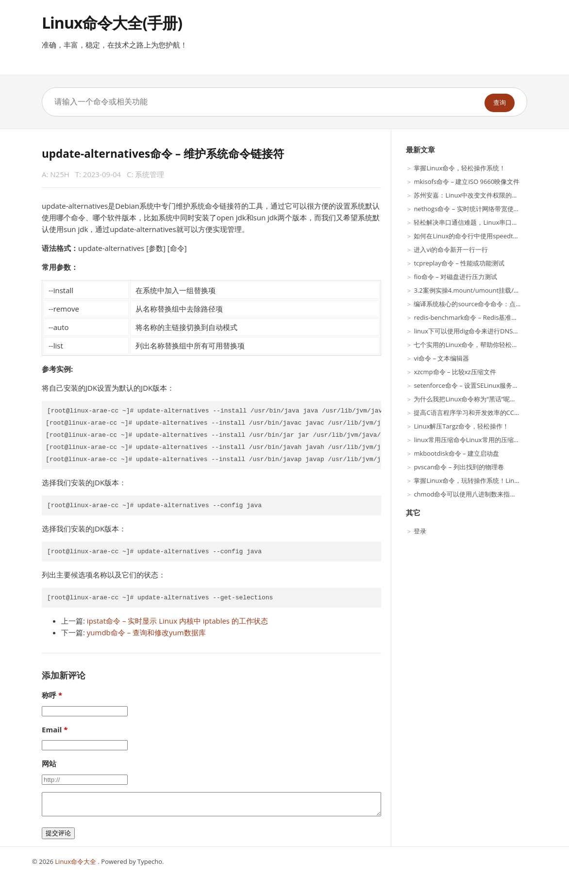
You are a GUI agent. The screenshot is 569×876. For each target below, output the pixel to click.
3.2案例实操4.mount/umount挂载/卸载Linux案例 (484, 290)
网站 (49, 763)
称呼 (49, 695)
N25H (59, 174)
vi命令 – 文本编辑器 (441, 358)
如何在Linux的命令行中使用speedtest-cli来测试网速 (487, 235)
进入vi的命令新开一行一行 (451, 249)
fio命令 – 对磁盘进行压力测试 (455, 276)
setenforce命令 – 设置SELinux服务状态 (469, 385)
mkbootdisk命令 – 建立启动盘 (456, 453)
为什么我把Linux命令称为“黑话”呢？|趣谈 (473, 399)
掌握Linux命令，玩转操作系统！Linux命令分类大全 (486, 480)
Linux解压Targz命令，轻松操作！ (461, 426)
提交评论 (58, 833)
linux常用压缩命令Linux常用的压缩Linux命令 (478, 439)
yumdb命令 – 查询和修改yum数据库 (146, 632)
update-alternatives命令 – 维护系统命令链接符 (163, 153)
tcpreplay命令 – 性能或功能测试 (459, 263)
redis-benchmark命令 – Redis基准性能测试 (475, 317)
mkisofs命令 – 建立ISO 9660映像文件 (466, 181)
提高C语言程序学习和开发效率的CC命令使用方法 (483, 412)
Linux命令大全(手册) (112, 22)
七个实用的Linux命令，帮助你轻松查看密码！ (478, 344)
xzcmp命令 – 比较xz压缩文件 (455, 371)
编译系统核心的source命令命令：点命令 (471, 303)
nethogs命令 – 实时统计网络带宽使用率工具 (476, 208)
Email (52, 729)
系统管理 (149, 174)
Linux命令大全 (76, 861)
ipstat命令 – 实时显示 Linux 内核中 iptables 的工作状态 (177, 621)
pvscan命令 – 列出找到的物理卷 (458, 467)
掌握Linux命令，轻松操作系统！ (459, 168)
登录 (420, 531)
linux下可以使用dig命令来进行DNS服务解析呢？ (482, 331)
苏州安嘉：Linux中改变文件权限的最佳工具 (475, 195)
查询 (499, 102)
